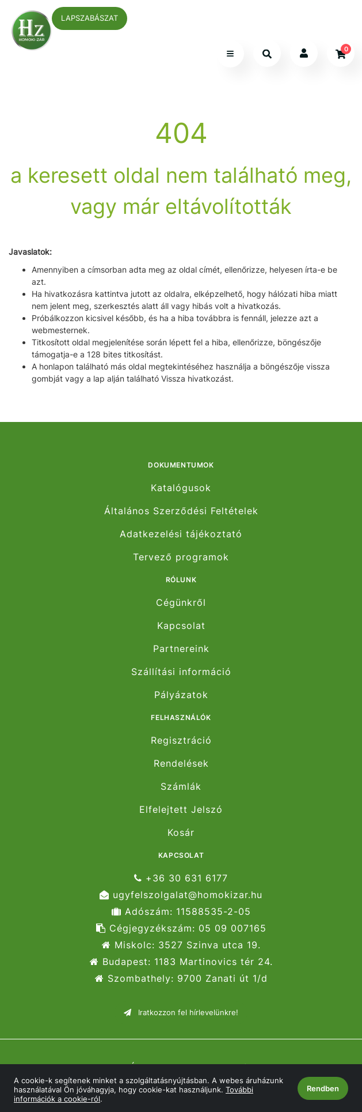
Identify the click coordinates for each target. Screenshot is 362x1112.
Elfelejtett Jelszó (181, 809)
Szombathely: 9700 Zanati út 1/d (181, 978)
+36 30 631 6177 (181, 878)
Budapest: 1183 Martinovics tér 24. (181, 961)
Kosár (181, 832)
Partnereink (181, 648)
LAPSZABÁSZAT (89, 17)
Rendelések (181, 763)
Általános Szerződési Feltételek (181, 511)
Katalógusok (181, 487)
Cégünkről (181, 602)
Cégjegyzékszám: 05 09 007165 (181, 928)
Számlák (181, 786)
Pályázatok (181, 694)
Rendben (323, 1088)
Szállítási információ (181, 671)
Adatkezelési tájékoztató (181, 534)
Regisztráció (181, 740)
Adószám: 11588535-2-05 (181, 911)
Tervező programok (181, 557)
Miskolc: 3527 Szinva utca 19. (181, 945)
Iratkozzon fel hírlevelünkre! (181, 1012)
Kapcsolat (181, 625)
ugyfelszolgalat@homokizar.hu (181, 894)
